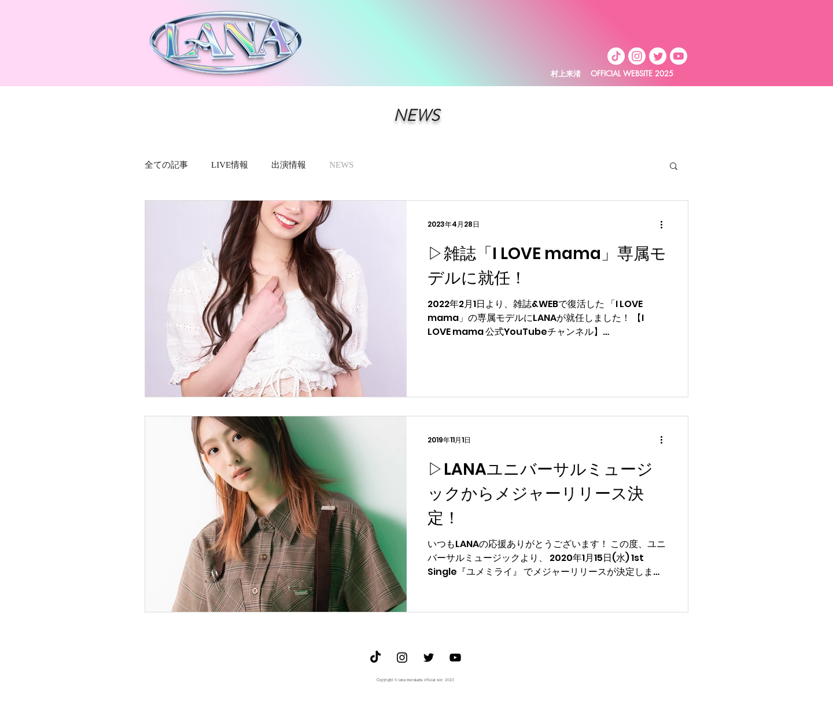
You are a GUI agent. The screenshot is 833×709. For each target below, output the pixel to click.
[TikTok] (616, 56)
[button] (673, 167)
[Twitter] (657, 56)
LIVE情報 (229, 164)
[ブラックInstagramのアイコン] (402, 657)
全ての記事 (166, 164)
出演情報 (288, 164)
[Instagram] (637, 56)
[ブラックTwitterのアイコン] (429, 657)
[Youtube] (678, 56)
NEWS (341, 164)
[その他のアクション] (665, 224)
